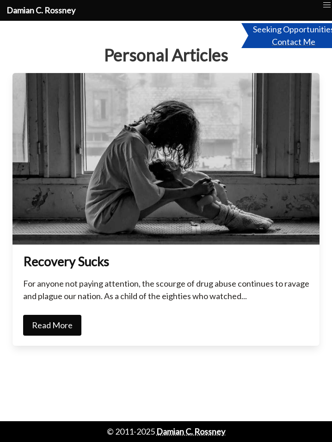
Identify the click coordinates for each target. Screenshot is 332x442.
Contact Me (293, 42)
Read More (52, 325)
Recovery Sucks (66, 261)
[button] (327, 5)
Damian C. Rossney (40, 10)
